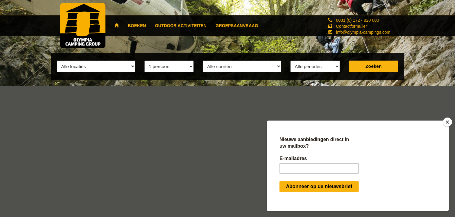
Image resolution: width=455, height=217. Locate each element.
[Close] (447, 122)
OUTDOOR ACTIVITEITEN (181, 25)
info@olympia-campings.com (363, 32)
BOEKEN (137, 25)
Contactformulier (351, 26)
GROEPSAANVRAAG (237, 25)
